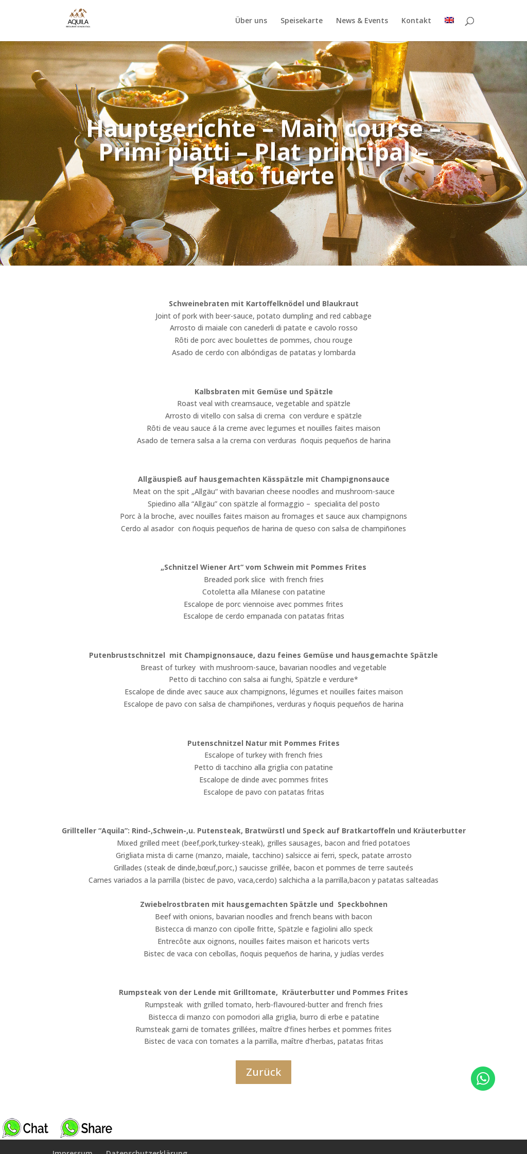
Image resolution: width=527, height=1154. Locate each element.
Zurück (263, 1072)
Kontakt (416, 20)
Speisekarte (301, 20)
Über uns (251, 20)
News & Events (362, 20)
